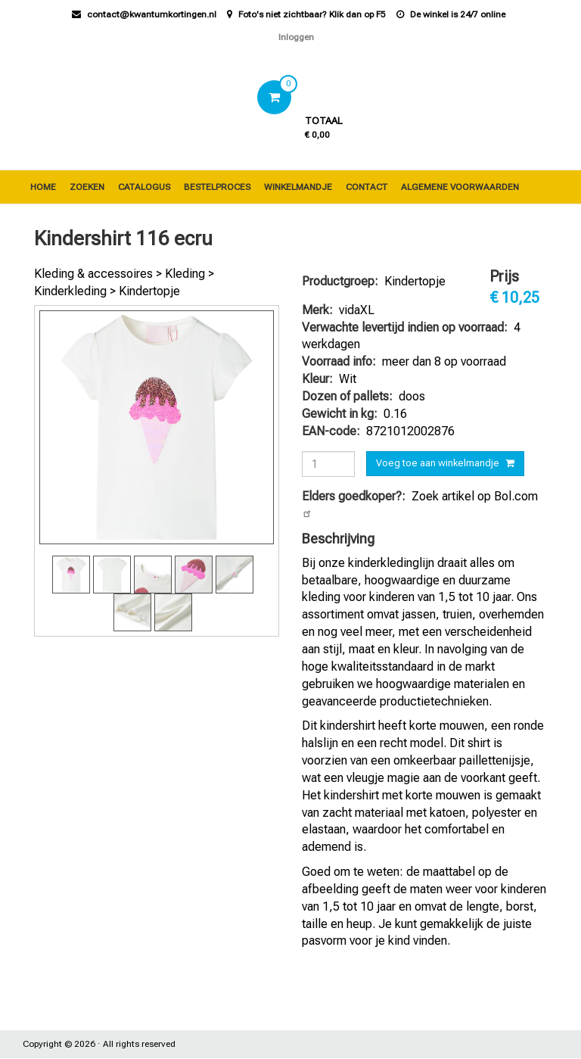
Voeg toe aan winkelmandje (437, 463)
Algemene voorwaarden (460, 187)
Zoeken (87, 187)
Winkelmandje (298, 187)
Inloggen (296, 37)
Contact (366, 187)
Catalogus (144, 187)
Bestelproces (217, 187)
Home (43, 187)
